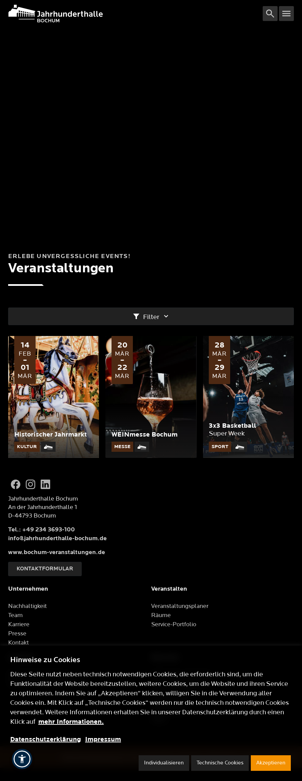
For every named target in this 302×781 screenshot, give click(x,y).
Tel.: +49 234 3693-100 (41, 529)
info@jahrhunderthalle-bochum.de (57, 538)
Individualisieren (164, 763)
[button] (22, 759)
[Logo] (135, 13)
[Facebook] (15, 484)
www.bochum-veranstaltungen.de (56, 552)
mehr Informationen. (71, 722)
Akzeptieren (270, 763)
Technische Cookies (220, 763)
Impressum (103, 739)
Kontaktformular (45, 569)
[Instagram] (30, 484)
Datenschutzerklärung (45, 739)
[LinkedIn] (45, 484)
